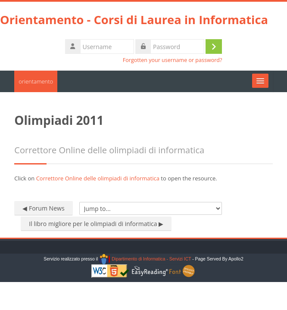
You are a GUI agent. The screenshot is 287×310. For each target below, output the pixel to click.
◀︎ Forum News (43, 208)
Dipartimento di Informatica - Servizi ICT (145, 259)
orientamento (36, 81)
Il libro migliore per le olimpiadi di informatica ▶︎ (96, 224)
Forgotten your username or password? (172, 60)
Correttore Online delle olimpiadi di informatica (97, 178)
